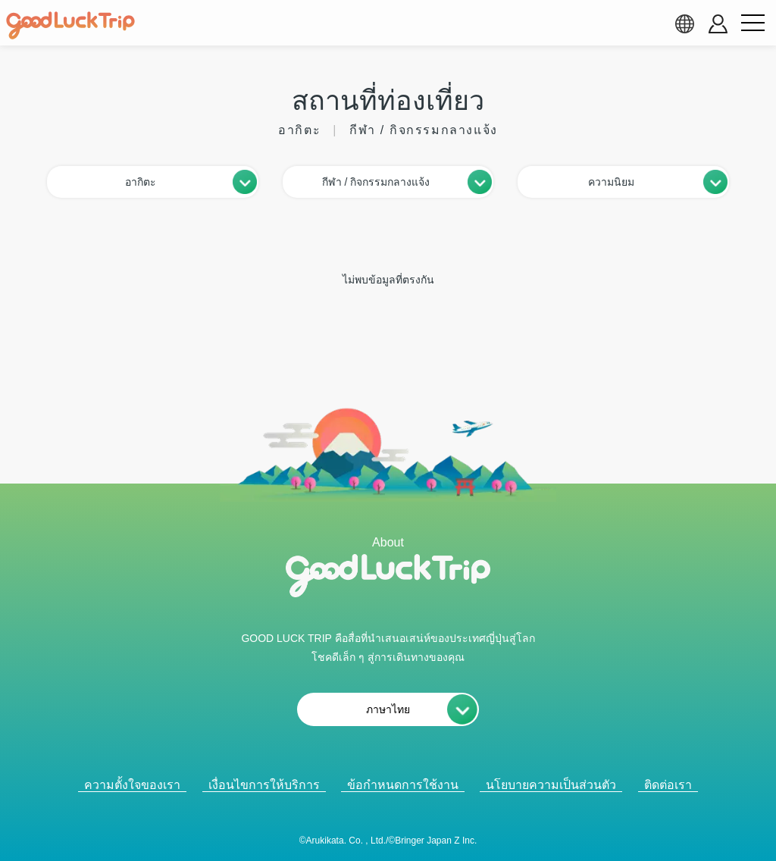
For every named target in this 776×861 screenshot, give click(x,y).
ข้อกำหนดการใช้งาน (402, 784)
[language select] (684, 23)
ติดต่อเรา (668, 784)
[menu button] (752, 23)
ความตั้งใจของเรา (132, 784)
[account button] (718, 23)
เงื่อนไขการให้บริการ (264, 784)
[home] (70, 25)
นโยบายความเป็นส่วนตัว (551, 784)
